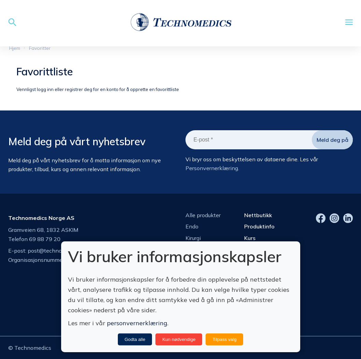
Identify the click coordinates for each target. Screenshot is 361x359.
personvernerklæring (137, 323)
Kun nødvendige (178, 339)
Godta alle (135, 339)
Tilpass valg (224, 339)
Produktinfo (259, 226)
